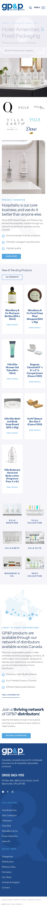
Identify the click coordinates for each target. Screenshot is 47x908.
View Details (12, 325)
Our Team (7, 877)
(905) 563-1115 (13, 775)
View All (6, 842)
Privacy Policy (34, 900)
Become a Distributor (16, 735)
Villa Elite (35, 548)
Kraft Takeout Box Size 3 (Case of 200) (34, 422)
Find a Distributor (10, 695)
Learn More (11, 256)
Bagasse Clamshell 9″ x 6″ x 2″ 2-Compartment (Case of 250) (35, 371)
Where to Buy (9, 867)
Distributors (8, 862)
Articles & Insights (11, 883)
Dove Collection (34, 575)
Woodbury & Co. (12, 575)
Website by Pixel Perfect (12, 904)
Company (7, 872)
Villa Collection (34, 522)
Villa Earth (12, 548)
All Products (12, 277)
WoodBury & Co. (10, 831)
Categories (7, 857)
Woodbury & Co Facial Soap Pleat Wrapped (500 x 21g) (35, 316)
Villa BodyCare (12, 522)
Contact (6, 888)
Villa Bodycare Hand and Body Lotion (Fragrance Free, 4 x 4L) (12, 476)
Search (30, 7)
